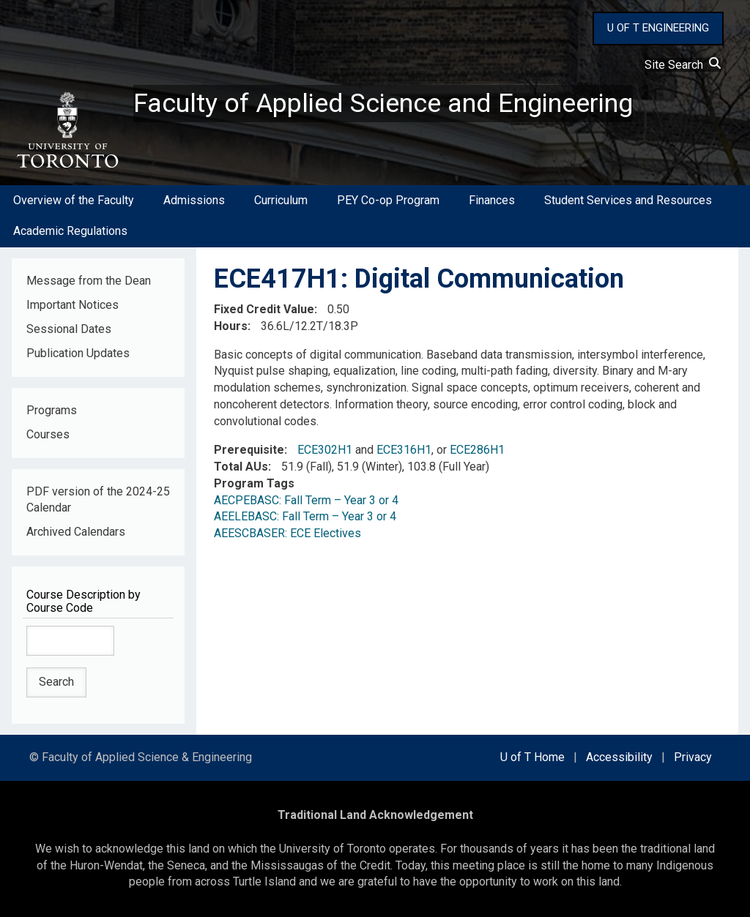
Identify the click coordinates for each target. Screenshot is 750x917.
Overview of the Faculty (73, 200)
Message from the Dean (88, 281)
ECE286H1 (477, 450)
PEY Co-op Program (388, 200)
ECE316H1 (403, 450)
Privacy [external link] (693, 757)
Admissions (194, 200)
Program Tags (254, 483)
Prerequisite (249, 450)
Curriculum (281, 200)
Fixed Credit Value (264, 309)
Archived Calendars (75, 532)
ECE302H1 (324, 450)
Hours (231, 326)
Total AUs (241, 467)
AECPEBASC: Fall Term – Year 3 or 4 (306, 500)
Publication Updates (78, 353)
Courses (48, 434)
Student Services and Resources (628, 200)
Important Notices (72, 305)
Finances (492, 200)
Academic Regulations (70, 231)
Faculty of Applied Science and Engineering (383, 103)
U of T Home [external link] (532, 757)
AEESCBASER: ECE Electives (287, 533)
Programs (51, 410)
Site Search (683, 65)
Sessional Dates (68, 329)
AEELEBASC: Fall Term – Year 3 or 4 (305, 517)
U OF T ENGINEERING (658, 27)
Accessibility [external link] (619, 757)
